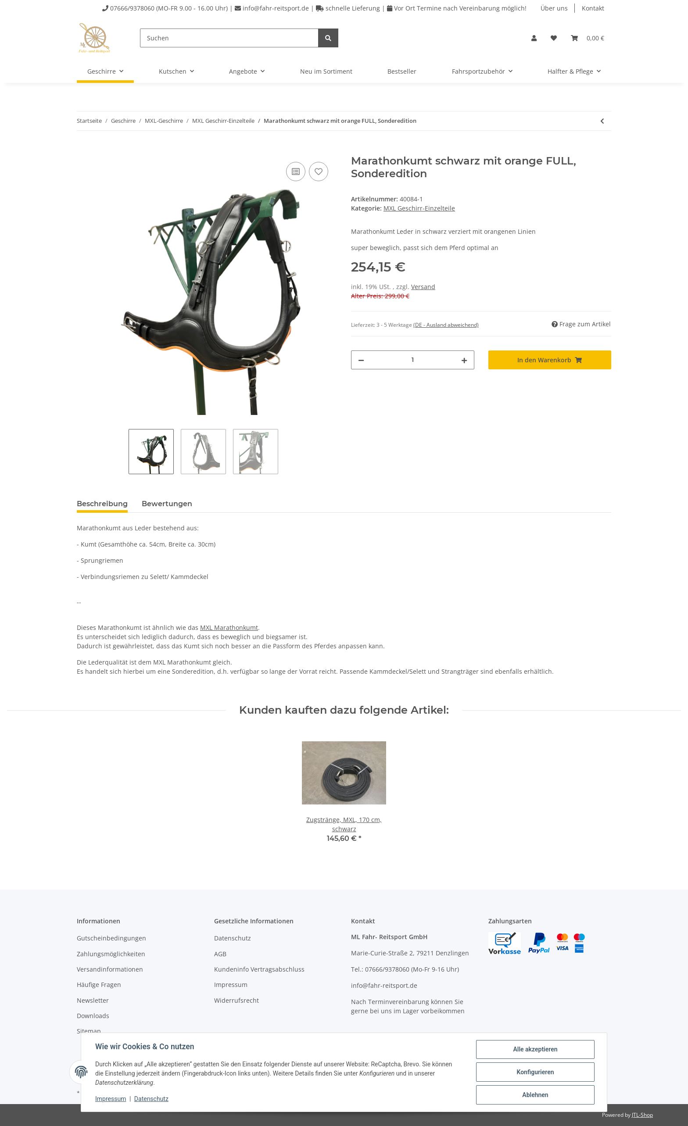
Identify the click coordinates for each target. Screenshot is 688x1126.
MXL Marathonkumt (229, 627)
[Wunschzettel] (554, 38)
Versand (423, 286)
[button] (534, 38)
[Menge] (412, 360)
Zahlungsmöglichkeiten (111, 954)
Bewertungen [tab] (167, 504)
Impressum (230, 984)
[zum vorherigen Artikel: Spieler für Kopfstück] (602, 120)
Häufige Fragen (99, 984)
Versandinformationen (110, 969)
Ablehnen (535, 1094)
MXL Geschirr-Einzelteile (419, 208)
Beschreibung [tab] (102, 504)
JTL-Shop (642, 1115)
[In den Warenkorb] (84, 150)
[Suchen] (229, 38)
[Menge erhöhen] (464, 360)
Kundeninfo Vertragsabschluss (259, 969)
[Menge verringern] (361, 360)
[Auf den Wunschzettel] (318, 171)
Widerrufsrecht (236, 1000)
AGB (220, 954)
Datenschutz (232, 938)
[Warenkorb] (587, 38)
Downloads (93, 1016)
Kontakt (593, 8)
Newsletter (93, 1000)
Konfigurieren (535, 1072)
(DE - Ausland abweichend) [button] (446, 325)
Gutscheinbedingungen (111, 938)
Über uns (554, 8)
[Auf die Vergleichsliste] (295, 171)
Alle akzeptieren (535, 1049)
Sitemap (89, 1031)
